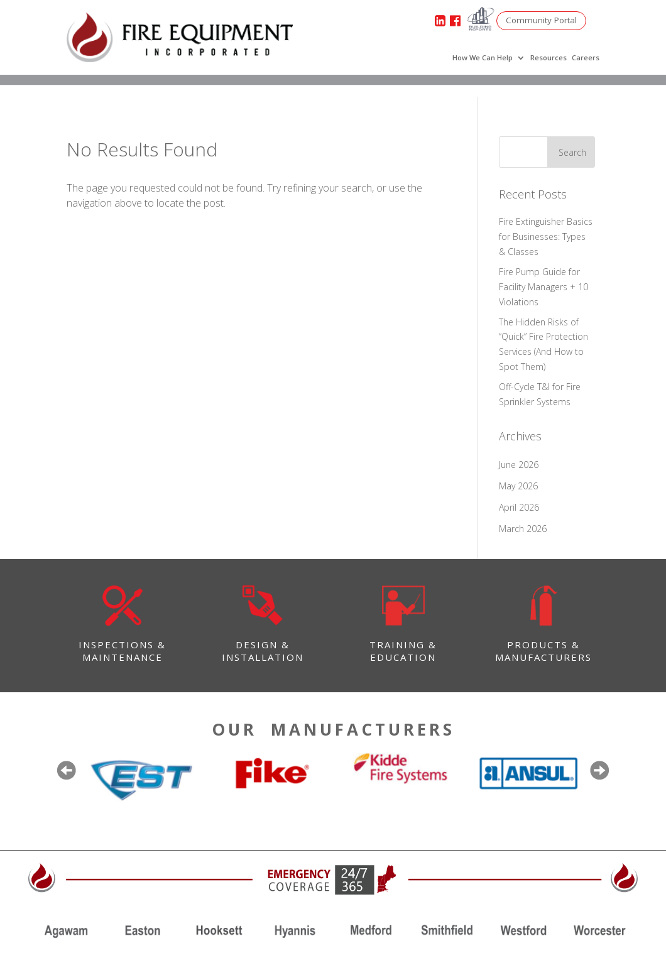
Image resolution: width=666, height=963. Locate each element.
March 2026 (523, 529)
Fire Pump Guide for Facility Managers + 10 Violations (543, 287)
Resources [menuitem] (548, 57)
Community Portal (543, 20)
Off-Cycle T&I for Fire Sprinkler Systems (540, 394)
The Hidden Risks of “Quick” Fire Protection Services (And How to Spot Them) (543, 344)
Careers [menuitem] (585, 57)
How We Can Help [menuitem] (482, 57)
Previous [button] (66, 770)
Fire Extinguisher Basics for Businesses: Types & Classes (545, 236)
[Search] (538, 152)
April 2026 (519, 507)
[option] (140, 779)
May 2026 (518, 486)
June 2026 (518, 465)
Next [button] (599, 770)
